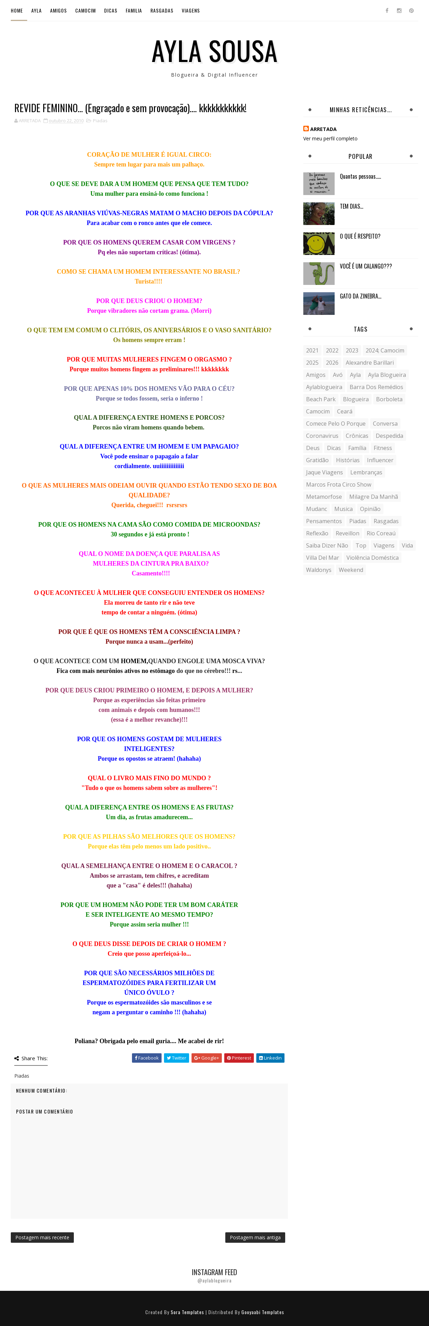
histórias (348, 460)
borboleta (389, 399)
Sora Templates (187, 1312)
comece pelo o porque (336, 423)
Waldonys (319, 570)
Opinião (370, 509)
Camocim (85, 10)
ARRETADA (323, 129)
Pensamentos (324, 521)
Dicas (110, 10)
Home (17, 10)
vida (407, 545)
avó (338, 375)
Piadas (100, 120)
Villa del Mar (322, 557)
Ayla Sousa (214, 50)
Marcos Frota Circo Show (338, 484)
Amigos (58, 10)
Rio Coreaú (381, 533)
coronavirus (322, 436)
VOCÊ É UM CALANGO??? (366, 266)
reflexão (317, 533)
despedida (389, 436)
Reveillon (347, 533)
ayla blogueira (387, 375)
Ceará (344, 411)
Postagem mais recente (42, 1237)
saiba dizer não (327, 545)
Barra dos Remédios (376, 387)
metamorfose (324, 497)
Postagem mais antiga (255, 1237)
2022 (332, 350)
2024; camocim (385, 350)
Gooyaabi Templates (262, 1312)
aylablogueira (324, 387)
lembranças (366, 472)
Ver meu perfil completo (330, 138)
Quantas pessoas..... (360, 176)
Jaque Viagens (324, 472)
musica (343, 509)
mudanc (316, 509)
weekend (351, 570)
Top (361, 545)
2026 (332, 362)
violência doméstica (372, 557)
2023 (352, 350)
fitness (383, 448)
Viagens (191, 10)
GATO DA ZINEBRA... (360, 296)
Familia (134, 10)
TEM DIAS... (351, 206)
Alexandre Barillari (370, 362)
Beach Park (321, 399)
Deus (313, 448)
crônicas (357, 436)
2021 (312, 350)
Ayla (36, 10)
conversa (385, 423)
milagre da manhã (373, 497)
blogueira (356, 399)
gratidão (317, 460)
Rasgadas (161, 10)
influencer (380, 460)
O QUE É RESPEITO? (360, 236)
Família (357, 448)
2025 (312, 362)
